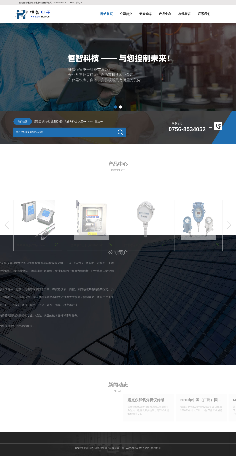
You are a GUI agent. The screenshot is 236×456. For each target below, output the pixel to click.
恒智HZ (96, 121)
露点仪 (42, 121)
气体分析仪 (67, 121)
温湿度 (34, 121)
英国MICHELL (82, 121)
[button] (115, 107)
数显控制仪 (54, 121)
